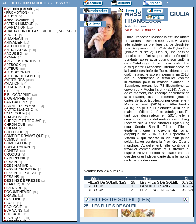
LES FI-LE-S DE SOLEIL (159, 182)
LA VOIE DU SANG (155, 186)
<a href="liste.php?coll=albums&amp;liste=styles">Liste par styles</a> (39, 111)
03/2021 (188, 182)
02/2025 (188, 190)
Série (95, 178)
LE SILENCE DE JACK (157, 190)
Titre (147, 178)
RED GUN (96, 186)
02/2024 (188, 186)
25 (133, 182)
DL (187, 178)
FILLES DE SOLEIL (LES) (107, 182)
